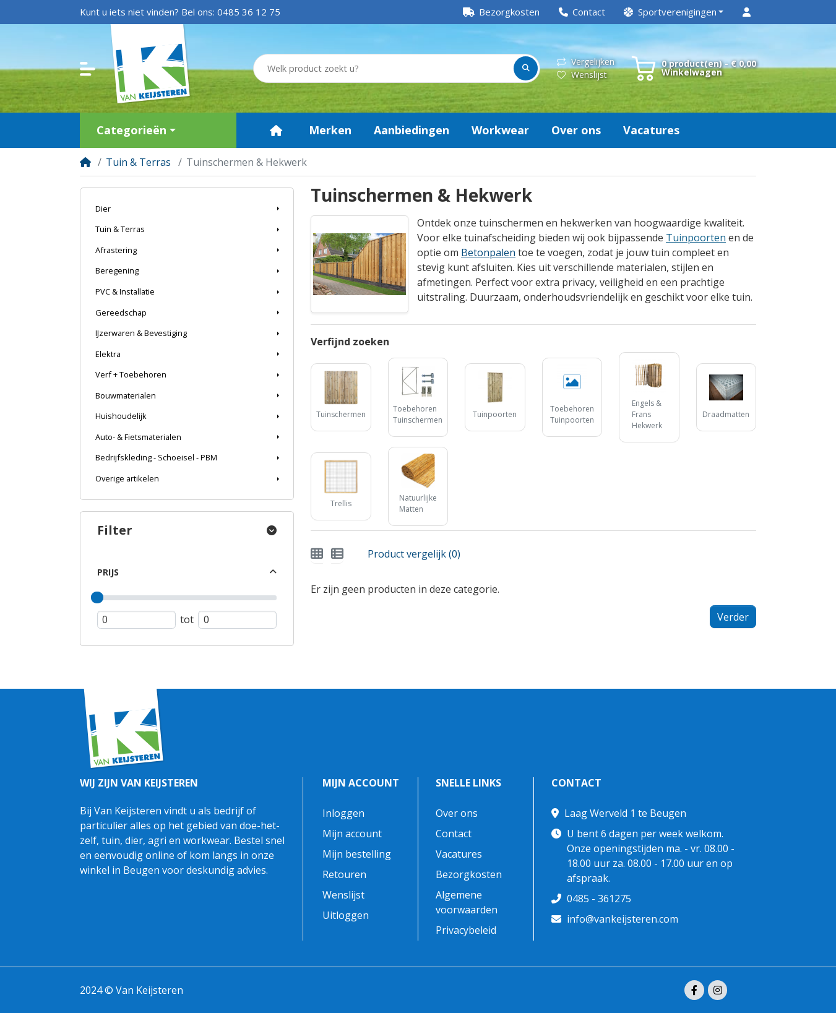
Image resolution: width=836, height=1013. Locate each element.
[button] (673, 12)
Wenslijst (582, 74)
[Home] (85, 162)
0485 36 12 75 (248, 12)
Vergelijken (585, 61)
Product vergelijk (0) (414, 554)
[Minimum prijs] (136, 620)
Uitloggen (345, 915)
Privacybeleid (466, 930)
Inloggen (343, 813)
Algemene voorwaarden (467, 902)
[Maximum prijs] (237, 620)
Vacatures (459, 854)
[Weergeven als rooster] (317, 554)
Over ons (457, 813)
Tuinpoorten (696, 237)
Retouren (344, 874)
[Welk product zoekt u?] (384, 68)
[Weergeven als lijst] (337, 554)
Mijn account (360, 783)
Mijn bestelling (356, 854)
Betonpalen (488, 252)
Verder (733, 617)
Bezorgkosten (469, 874)
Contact (454, 833)
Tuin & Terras (138, 162)
